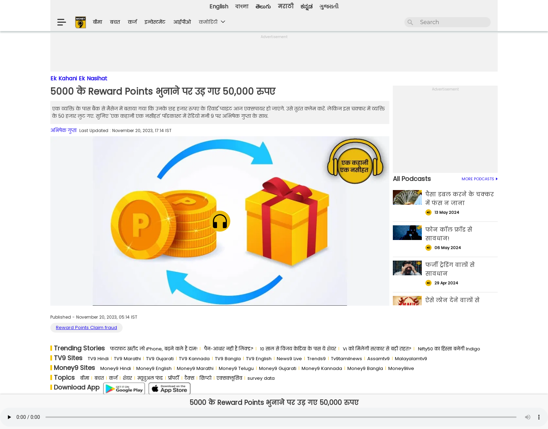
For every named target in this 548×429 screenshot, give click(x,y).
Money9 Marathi (195, 368)
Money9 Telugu (236, 368)
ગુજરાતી (329, 6)
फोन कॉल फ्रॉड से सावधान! (448, 234)
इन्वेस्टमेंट (155, 22)
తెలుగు (263, 6)
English (218, 6)
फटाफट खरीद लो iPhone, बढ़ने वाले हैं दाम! (153, 349)
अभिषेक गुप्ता (63, 130)
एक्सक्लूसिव (229, 378)
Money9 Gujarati (277, 368)
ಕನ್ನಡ (306, 6)
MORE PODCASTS (480, 179)
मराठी (286, 6)
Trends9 (316, 358)
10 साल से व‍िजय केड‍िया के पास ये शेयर (298, 349)
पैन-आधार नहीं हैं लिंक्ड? (228, 349)
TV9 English (259, 358)
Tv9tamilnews (346, 358)
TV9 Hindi (98, 358)
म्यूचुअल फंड (150, 378)
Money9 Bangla (365, 368)
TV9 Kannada (194, 358)
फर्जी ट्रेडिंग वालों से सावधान (450, 269)
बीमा (97, 22)
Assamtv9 (378, 358)
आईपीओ (182, 22)
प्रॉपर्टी (173, 378)
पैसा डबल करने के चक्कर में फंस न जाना (459, 198)
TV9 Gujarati (160, 358)
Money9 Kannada (322, 368)
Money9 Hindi (115, 368)
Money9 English (154, 368)
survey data (261, 378)
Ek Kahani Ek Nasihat (78, 78)
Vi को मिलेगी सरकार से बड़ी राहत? (377, 349)
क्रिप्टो (205, 378)
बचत (115, 22)
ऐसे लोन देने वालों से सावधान (452, 304)
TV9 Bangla (228, 358)
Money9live (401, 368)
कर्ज (132, 22)
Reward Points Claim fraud (86, 328)
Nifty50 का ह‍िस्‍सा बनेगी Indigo (449, 349)
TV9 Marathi (127, 358)
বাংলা (241, 6)
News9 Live (289, 358)
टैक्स (189, 378)
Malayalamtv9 (411, 358)
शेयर (127, 378)
